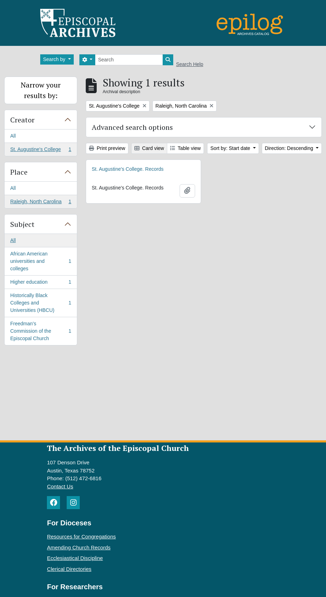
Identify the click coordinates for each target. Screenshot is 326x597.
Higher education (40, 283)
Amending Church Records (78, 547)
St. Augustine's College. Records (127, 169)
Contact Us (60, 486)
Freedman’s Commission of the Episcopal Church (40, 331)
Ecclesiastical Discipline (75, 558)
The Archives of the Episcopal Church (118, 448)
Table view (185, 148)
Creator (22, 120)
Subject (22, 224)
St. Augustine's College (40, 151)
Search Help (189, 64)
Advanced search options (132, 127)
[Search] (129, 59)
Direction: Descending (290, 148)
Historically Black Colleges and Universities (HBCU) (40, 303)
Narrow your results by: (41, 90)
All (13, 136)
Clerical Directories (69, 569)
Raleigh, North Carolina (40, 203)
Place (19, 172)
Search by (55, 59)
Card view (149, 148)
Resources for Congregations (81, 536)
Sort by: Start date (231, 148)
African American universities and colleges (40, 261)
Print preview (107, 148)
